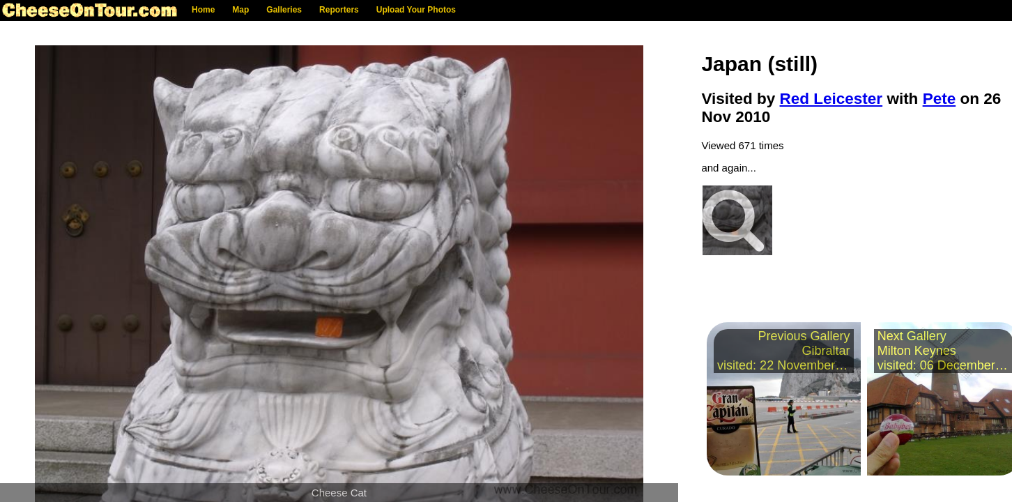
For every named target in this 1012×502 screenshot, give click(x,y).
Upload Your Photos (416, 10)
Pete (939, 98)
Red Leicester (831, 98)
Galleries (284, 10)
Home (203, 10)
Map (240, 10)
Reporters (339, 10)
